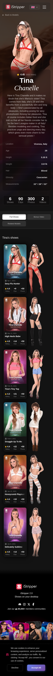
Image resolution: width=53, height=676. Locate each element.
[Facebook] (33, 604)
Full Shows (14, 217)
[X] (28, 604)
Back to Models (10, 15)
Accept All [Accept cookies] (36, 668)
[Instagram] (24, 604)
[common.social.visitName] (20, 635)
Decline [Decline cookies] (15, 668)
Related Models (14, 224)
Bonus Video (39, 217)
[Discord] (19, 604)
